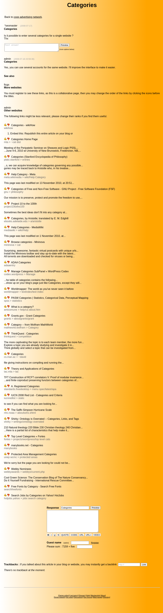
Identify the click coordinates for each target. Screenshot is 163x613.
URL (81, 540)
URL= (88, 540)
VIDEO (97, 540)
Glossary (82, 601)
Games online (64, 601)
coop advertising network (28, 17)
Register (95, 548)
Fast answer (34, 48)
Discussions (78, 603)
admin (7, 60)
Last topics (74, 601)
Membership (95, 601)
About (103, 601)
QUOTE (65, 540)
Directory (106, 603)
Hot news (69, 603)
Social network (59, 603)
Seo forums (88, 603)
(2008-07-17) (26, 26)
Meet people (97, 603)
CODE (74, 540)
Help (88, 601)
